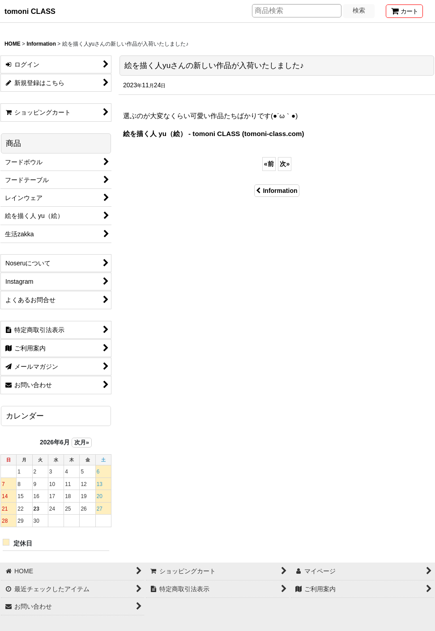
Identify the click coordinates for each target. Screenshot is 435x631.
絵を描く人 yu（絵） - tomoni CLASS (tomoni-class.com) (213, 133)
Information (276, 190)
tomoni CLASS (29, 11)
